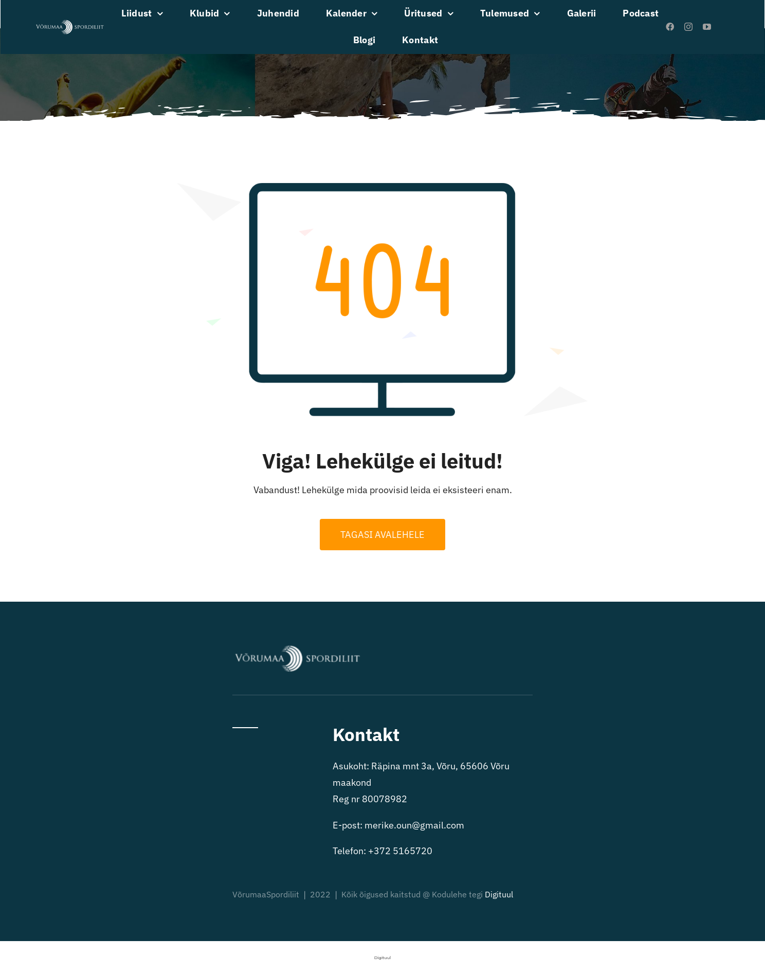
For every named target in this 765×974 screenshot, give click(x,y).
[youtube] (707, 27)
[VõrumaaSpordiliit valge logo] (69, 23)
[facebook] (670, 27)
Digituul (499, 894)
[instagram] (688, 27)
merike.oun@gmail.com (414, 825)
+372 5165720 (400, 851)
